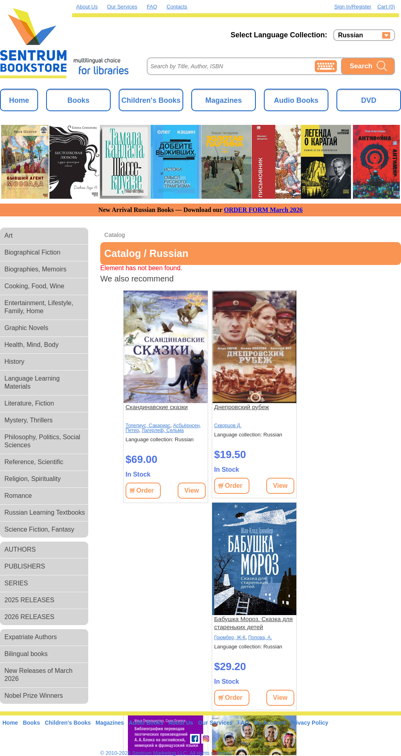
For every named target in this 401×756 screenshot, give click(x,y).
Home (19, 100)
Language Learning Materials (32, 382)
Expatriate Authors (30, 637)
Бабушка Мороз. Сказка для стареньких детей (253, 622)
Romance (18, 495)
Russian (350, 35)
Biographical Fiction (32, 252)
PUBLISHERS (24, 566)
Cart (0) (386, 7)
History (14, 361)
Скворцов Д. (227, 425)
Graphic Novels (26, 327)
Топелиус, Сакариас (148, 425)
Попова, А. (260, 637)
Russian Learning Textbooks (44, 512)
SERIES (16, 583)
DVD (368, 100)
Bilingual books (26, 653)
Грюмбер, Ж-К (229, 637)
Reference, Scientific (33, 461)
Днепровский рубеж (241, 406)
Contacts (177, 7)
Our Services (122, 7)
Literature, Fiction (29, 403)
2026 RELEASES (29, 616)
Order (145, 490)
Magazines (223, 100)
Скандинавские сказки (157, 406)
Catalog (114, 234)
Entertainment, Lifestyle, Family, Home (38, 307)
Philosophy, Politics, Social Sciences (42, 441)
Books (78, 100)
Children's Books (151, 100)
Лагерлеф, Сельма (163, 430)
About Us (86, 7)
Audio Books (296, 100)
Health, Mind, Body (31, 344)
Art (8, 235)
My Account (270, 722)
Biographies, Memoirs (35, 269)
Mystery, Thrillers (28, 420)
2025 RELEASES (29, 600)
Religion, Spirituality (32, 478)
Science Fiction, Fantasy (39, 529)
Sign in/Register (352, 7)
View (191, 490)
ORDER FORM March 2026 (263, 209)
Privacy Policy (309, 722)
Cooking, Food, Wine (34, 286)
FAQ (152, 7)
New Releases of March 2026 (38, 674)
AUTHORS (20, 549)
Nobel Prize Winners (33, 695)
